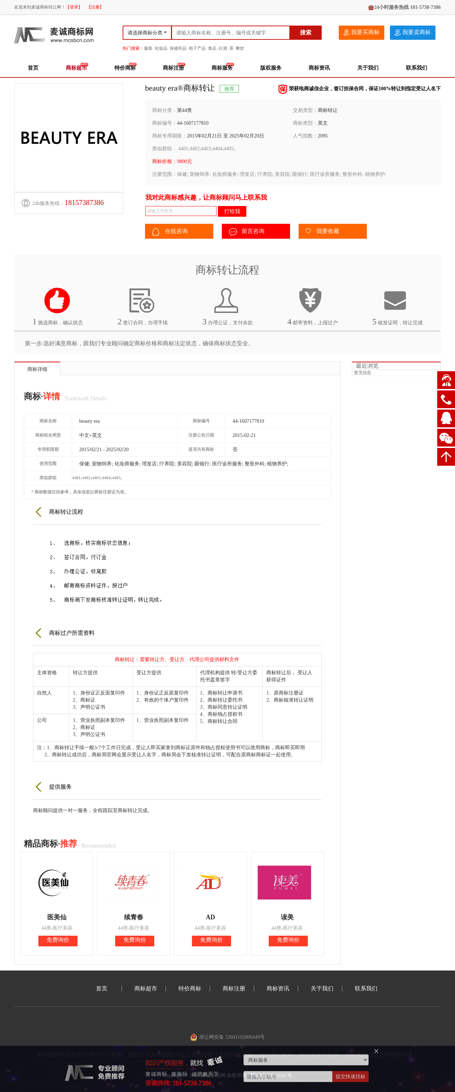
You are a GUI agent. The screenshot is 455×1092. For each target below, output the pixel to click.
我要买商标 (361, 32)
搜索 (305, 32)
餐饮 (240, 48)
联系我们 (416, 68)
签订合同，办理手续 (142, 306)
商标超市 (76, 68)
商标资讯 (319, 68)
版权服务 (271, 68)
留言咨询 (246, 232)
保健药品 (178, 48)
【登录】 (73, 7)
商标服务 (222, 68)
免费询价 (58, 940)
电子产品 (197, 48)
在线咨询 (170, 232)
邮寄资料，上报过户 (312, 306)
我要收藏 (322, 231)
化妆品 (161, 48)
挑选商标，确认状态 (57, 306)
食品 (212, 48)
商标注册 (173, 68)
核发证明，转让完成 (397, 306)
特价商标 (125, 68)
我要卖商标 (413, 32)
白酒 (223, 48)
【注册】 (95, 7)
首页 (33, 68)
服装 (148, 48)
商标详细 (37, 369)
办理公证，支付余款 (227, 306)
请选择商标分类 (145, 33)
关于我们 (368, 68)
